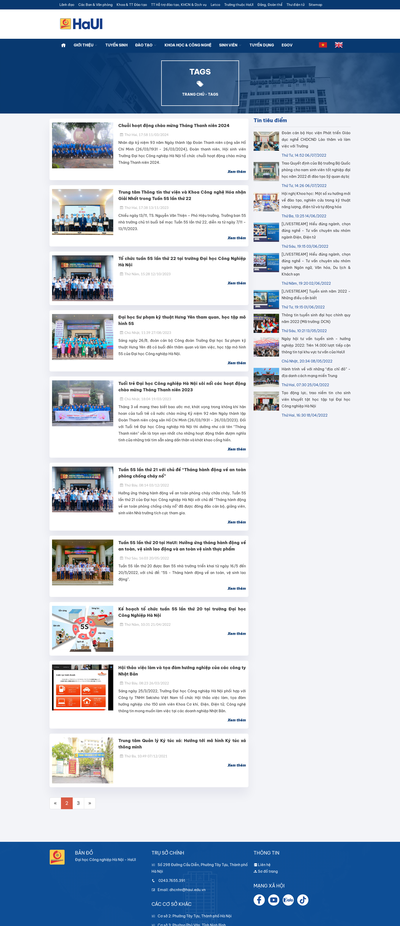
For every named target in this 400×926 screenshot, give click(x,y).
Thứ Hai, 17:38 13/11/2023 (144, 207)
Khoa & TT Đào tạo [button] (132, 5)
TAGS (213, 94)
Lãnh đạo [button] (66, 5)
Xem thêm (237, 171)
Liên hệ (262, 864)
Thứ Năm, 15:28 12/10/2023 (145, 274)
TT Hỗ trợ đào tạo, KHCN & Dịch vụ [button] (179, 5)
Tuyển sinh (116, 45)
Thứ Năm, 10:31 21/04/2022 (145, 624)
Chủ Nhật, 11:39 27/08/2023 (145, 332)
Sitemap (315, 5)
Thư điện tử (295, 5)
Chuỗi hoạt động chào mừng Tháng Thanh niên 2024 (174, 125)
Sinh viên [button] (230, 45)
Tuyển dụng (261, 45)
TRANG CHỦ (193, 94)
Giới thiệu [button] (86, 45)
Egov (287, 45)
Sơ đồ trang (266, 871)
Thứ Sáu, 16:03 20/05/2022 (144, 558)
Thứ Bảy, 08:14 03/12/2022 (144, 485)
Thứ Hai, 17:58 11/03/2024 (144, 134)
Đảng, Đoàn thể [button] (269, 5)
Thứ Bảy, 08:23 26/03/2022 (144, 683)
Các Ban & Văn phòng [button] (95, 5)
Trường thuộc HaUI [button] (238, 5)
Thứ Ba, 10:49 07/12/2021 (143, 756)
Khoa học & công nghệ (188, 45)
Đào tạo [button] (146, 45)
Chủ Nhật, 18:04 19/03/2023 (145, 399)
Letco (215, 5)
